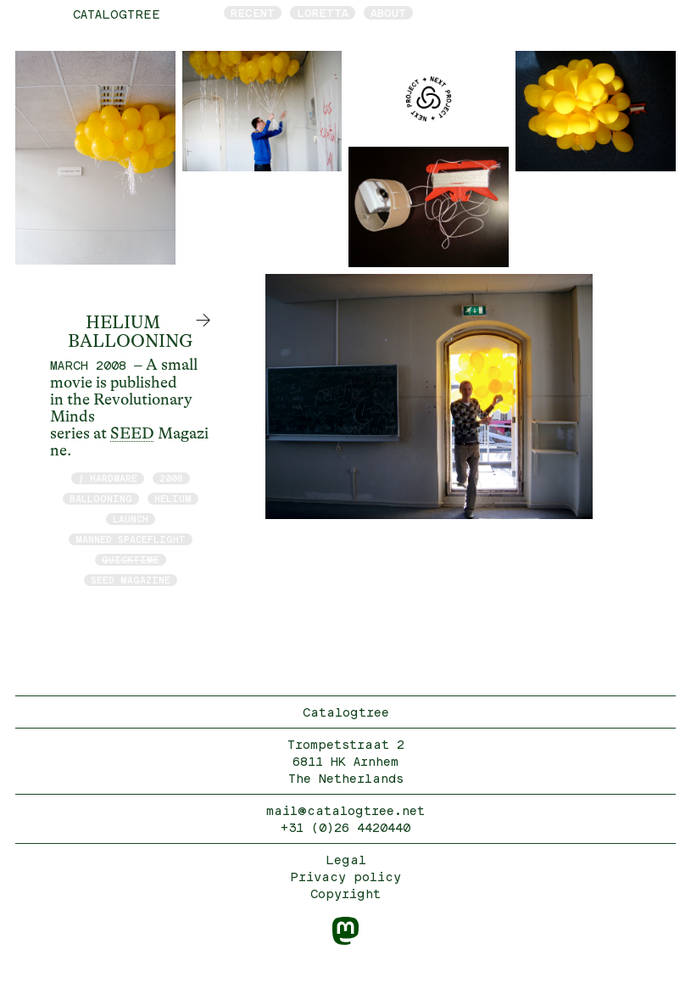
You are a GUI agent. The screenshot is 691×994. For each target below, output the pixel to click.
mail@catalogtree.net (345, 810)
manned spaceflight (130, 538)
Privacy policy (345, 876)
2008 (171, 477)
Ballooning (101, 498)
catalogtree (116, 14)
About (388, 13)
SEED (132, 433)
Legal (346, 859)
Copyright (345, 893)
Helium (173, 498)
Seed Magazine (130, 579)
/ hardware (107, 477)
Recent (253, 13)
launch (130, 518)
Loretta (322, 13)
